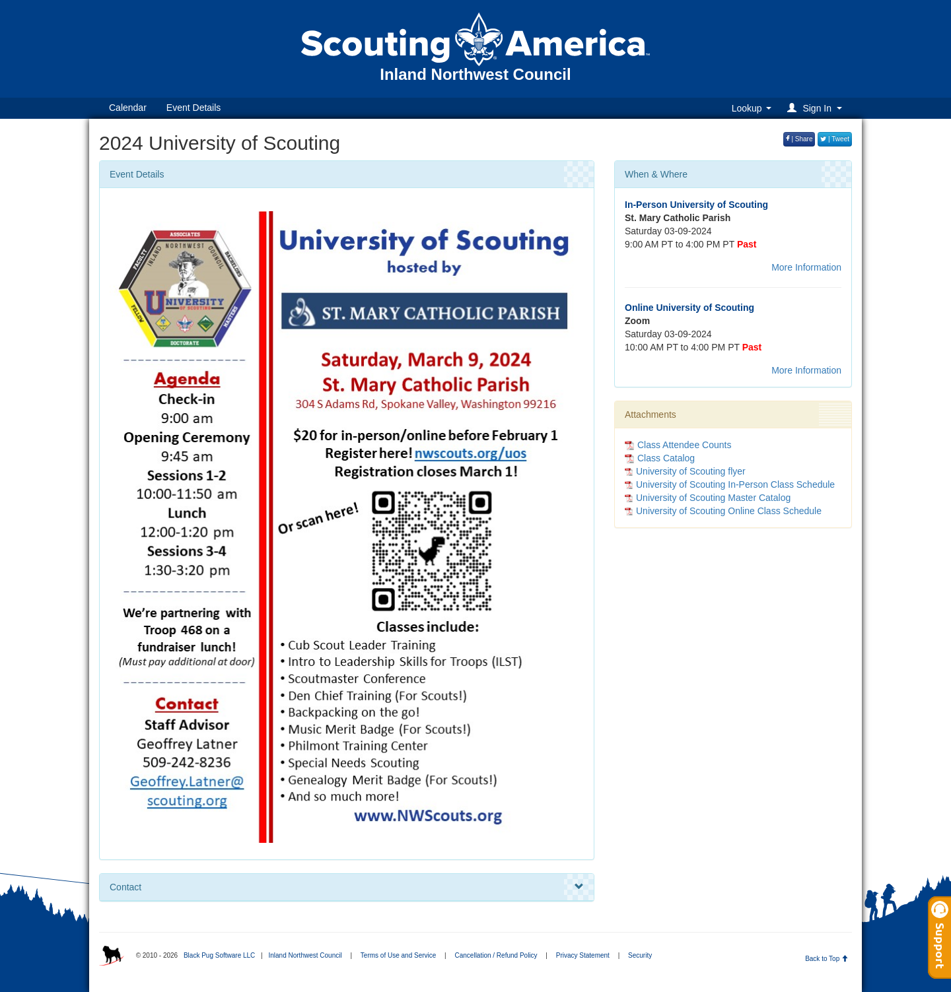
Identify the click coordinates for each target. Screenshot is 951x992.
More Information (806, 267)
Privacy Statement (583, 955)
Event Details (193, 107)
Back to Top (826, 958)
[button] (816, 108)
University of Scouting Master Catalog (713, 497)
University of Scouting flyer (691, 471)
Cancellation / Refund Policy (496, 955)
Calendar (128, 107)
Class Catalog (660, 458)
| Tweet (834, 139)
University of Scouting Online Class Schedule (729, 511)
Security (640, 955)
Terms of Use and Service (399, 955)
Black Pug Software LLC (219, 955)
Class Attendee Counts (678, 445)
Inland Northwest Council (304, 955)
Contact (347, 887)
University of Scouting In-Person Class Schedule (735, 484)
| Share (799, 139)
